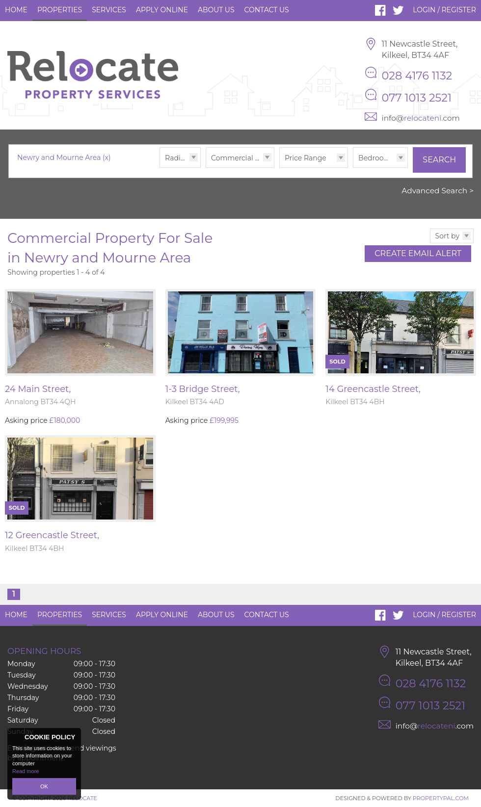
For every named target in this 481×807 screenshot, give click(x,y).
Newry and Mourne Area (64, 157)
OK (44, 786)
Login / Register (444, 9)
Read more (25, 771)
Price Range (305, 158)
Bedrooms (376, 158)
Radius (176, 158)
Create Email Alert (417, 253)
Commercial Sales (241, 158)
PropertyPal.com (441, 798)
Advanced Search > (437, 190)
